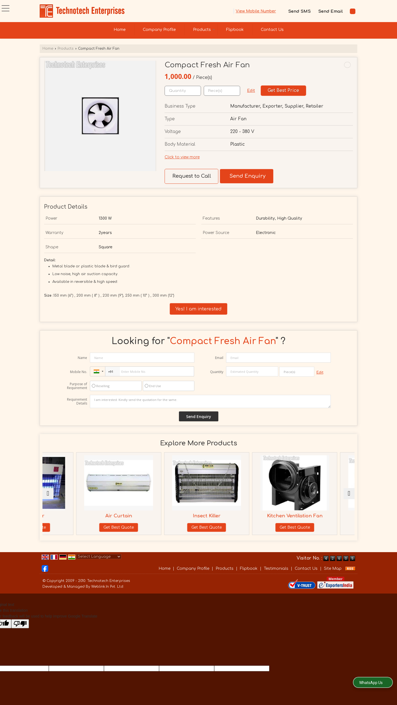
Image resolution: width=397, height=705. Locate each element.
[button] (256, 11)
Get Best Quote (68, 527)
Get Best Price (283, 90)
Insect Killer (226, 515)
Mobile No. (78, 371)
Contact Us (272, 30)
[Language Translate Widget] (98, 562)
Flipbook (235, 30)
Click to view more (182, 157)
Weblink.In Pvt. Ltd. (107, 592)
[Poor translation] (20, 629)
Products (204, 30)
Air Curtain (147, 515)
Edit (251, 91)
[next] (349, 496)
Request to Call (191, 176)
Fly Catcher (68, 515)
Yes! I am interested (198, 309)
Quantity (216, 371)
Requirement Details (77, 401)
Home (120, 30)
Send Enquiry (247, 176)
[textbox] (222, 91)
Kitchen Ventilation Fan (304, 515)
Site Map (333, 574)
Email (219, 357)
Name (82, 357)
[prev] (47, 496)
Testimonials (276, 574)
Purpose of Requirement (77, 386)
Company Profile (159, 30)
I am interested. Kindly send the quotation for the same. (210, 401)
